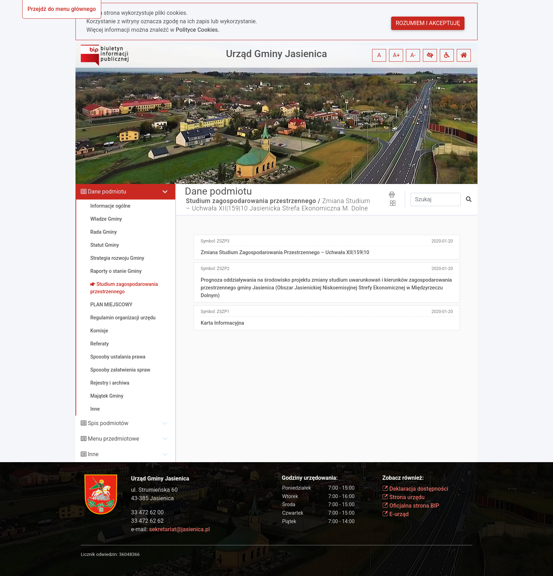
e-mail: (170, 529)
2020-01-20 (442, 241)
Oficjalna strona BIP (410, 505)
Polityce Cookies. (197, 29)
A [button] (379, 55)
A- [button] (413, 55)
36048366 (129, 554)
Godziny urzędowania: (310, 477)
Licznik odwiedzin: (99, 554)
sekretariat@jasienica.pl (179, 529)
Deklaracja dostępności (415, 488)
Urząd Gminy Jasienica (276, 54)
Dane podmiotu (107, 191)
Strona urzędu (403, 497)
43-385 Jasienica (152, 498)
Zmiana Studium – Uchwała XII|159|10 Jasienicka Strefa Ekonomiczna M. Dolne (278, 204)
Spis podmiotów (108, 423)
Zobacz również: (403, 477)
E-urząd (395, 514)
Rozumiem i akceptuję (428, 23)
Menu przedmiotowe (113, 438)
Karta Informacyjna (222, 323)
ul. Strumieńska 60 (154, 489)
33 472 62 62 (147, 520)
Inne (93, 454)
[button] (430, 55)
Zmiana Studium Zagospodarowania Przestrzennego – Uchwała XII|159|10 (285, 253)
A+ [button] (396, 55)
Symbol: (215, 241)
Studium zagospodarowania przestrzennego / (253, 200)
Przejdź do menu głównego (62, 9)
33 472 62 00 (147, 512)
